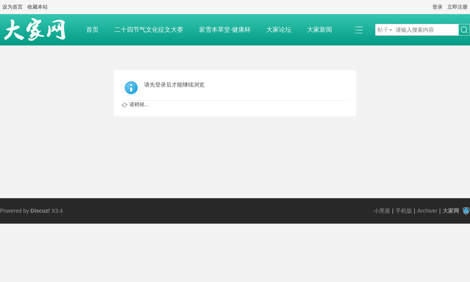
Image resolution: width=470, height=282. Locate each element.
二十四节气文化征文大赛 (148, 29)
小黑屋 (382, 211)
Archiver (427, 211)
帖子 (383, 30)
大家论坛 (278, 29)
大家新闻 (319, 29)
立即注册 (457, 7)
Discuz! (40, 211)
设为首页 (12, 7)
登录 (437, 7)
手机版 (404, 211)
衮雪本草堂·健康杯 (225, 29)
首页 (92, 29)
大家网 (451, 211)
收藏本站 (37, 7)
